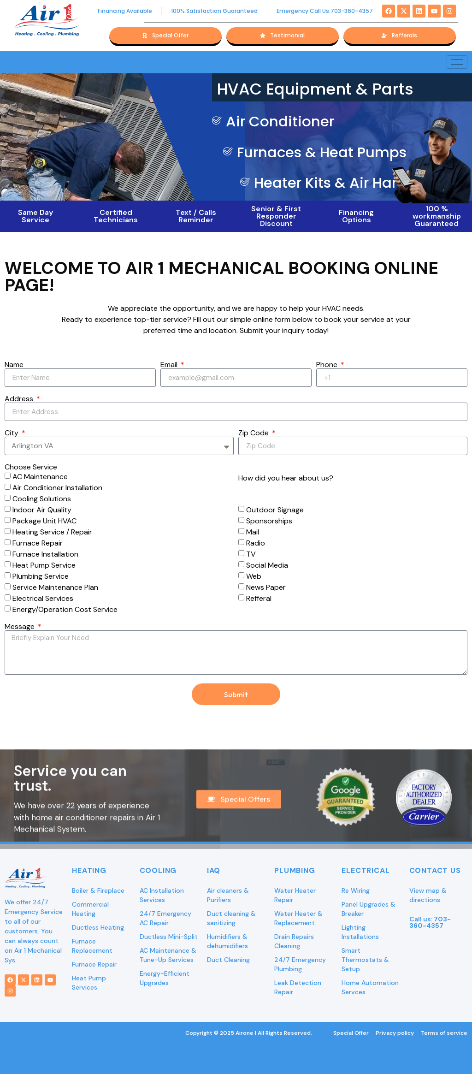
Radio (255, 543)
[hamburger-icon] (457, 62)
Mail (252, 532)
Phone (327, 364)
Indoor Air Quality (41, 510)
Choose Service (31, 467)
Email (169, 364)
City (12, 433)
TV (251, 554)
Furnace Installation (45, 554)
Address (20, 399)
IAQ (213, 870)
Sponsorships (269, 521)
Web (253, 576)
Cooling (158, 870)
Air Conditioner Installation (57, 487)
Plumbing (294, 870)
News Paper (266, 587)
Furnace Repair (37, 543)
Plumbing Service (40, 576)
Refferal (258, 598)
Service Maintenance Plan (55, 587)
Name (14, 364)
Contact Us (435, 870)
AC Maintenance (40, 476)
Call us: (430, 922)
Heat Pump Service (44, 565)
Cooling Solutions (41, 499)
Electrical (365, 870)
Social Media (267, 565)
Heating (89, 870)
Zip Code (254, 433)
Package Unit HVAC (44, 521)
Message (20, 626)
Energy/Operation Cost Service (65, 609)
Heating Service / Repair (52, 532)
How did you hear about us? (285, 478)
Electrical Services (42, 598)
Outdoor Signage (275, 510)
